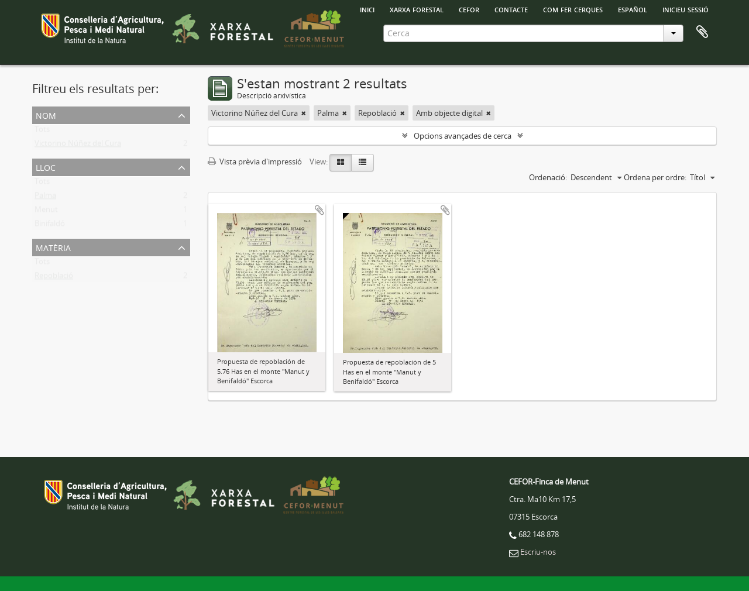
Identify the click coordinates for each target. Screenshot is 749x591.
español (632, 8)
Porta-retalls (702, 32)
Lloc (46, 166)
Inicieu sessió (685, 8)
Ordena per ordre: (655, 177)
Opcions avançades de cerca (462, 135)
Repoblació (54, 278)
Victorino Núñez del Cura (78, 145)
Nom (46, 114)
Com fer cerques (573, 8)
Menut (46, 212)
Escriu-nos (538, 552)
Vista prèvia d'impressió (255, 161)
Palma (45, 198)
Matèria (53, 247)
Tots (42, 131)
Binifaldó (50, 226)
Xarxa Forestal (417, 8)
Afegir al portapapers (319, 210)
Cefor (469, 8)
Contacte (511, 8)
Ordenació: (548, 177)
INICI (367, 8)
